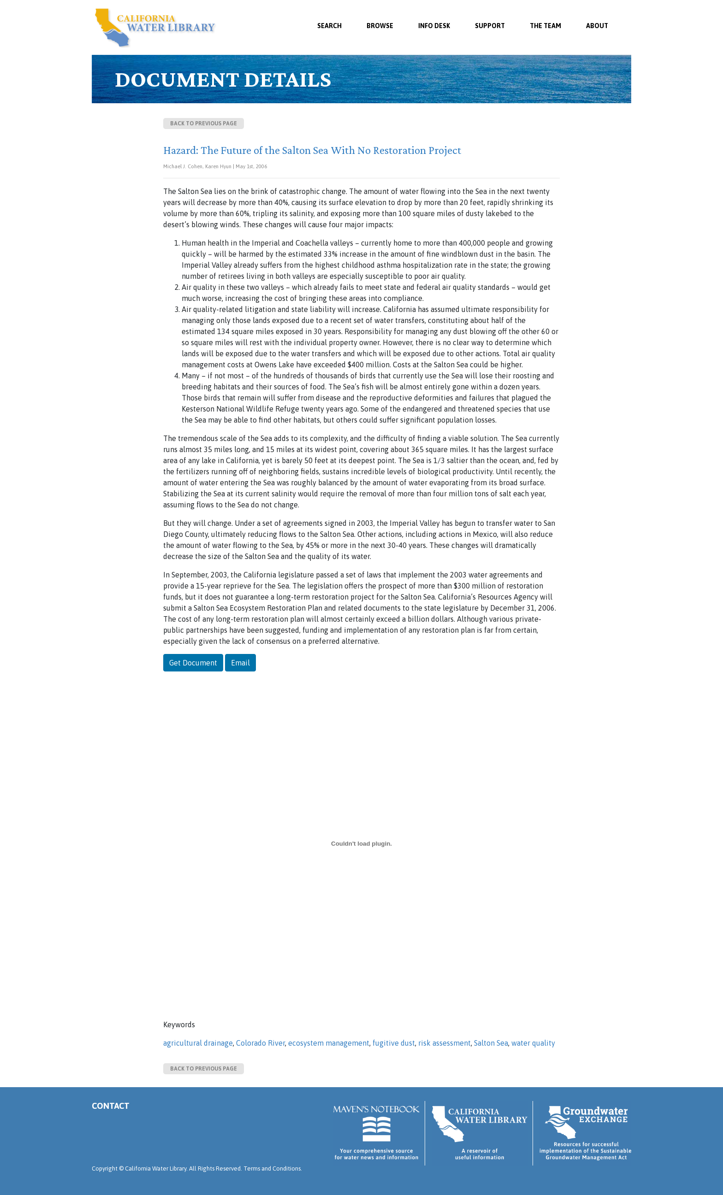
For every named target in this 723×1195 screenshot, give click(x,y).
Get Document (193, 663)
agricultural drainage (198, 1043)
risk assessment (444, 1043)
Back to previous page (203, 123)
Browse (380, 25)
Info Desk (434, 25)
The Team (545, 25)
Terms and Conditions (272, 1168)
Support (490, 25)
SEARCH (329, 25)
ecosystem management (328, 1043)
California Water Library (155, 27)
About (597, 25)
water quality (533, 1043)
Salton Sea (491, 1043)
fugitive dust (394, 1043)
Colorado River (260, 1043)
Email (240, 663)
